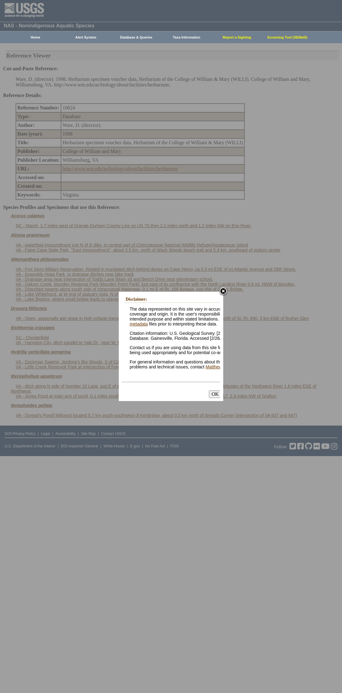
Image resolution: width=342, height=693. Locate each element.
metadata (139, 323)
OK (215, 394)
